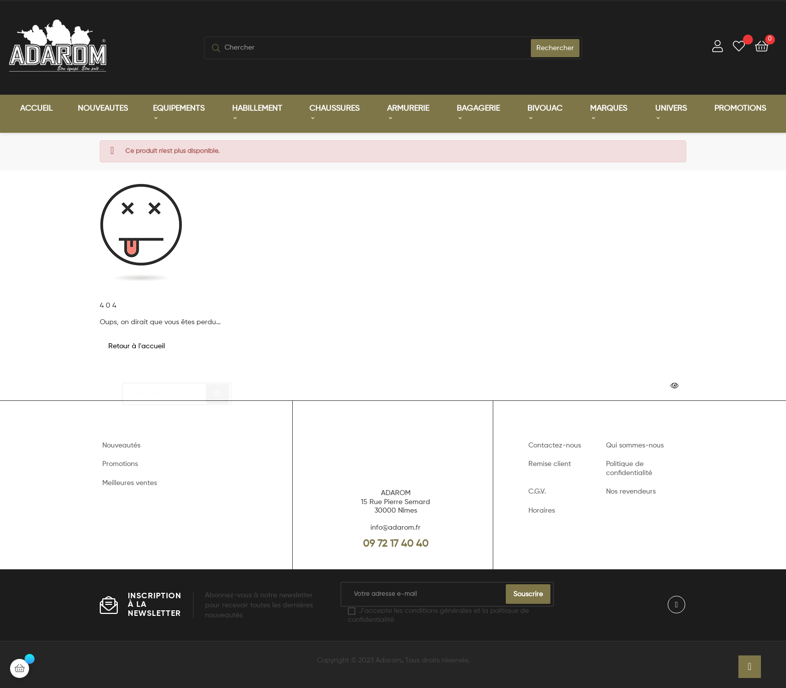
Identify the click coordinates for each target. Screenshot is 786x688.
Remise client (549, 464)
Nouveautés (121, 445)
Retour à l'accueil (136, 346)
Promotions (120, 464)
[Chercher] (177, 389)
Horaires (541, 510)
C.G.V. (537, 491)
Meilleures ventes (129, 483)
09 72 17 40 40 (396, 544)
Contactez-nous (554, 445)
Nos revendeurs (631, 491)
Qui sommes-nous (635, 445)
